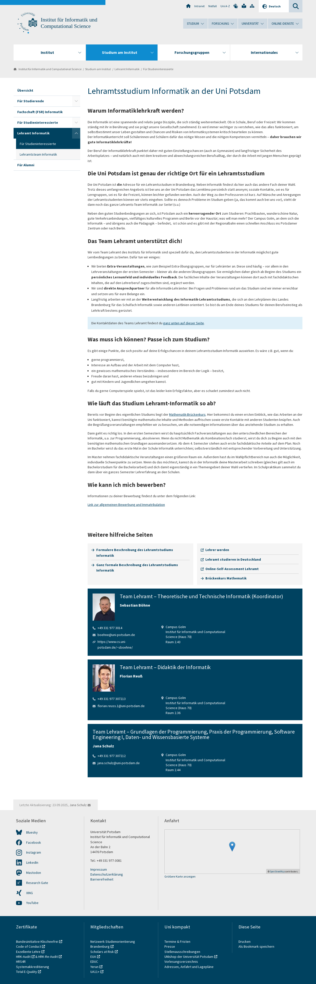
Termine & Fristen (177, 941)
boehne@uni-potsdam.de (116, 635)
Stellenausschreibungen (182, 951)
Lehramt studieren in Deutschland (233, 559)
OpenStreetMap (277, 871)
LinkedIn (32, 862)
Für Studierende (30, 101)
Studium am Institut (98, 69)
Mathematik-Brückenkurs (187, 414)
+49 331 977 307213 (112, 699)
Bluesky (32, 832)
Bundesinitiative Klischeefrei (37, 941)
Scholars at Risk (102, 951)
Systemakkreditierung (32, 966)
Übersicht (25, 90)
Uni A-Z (225, 6)
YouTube (32, 903)
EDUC (94, 961)
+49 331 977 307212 (112, 756)
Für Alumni (25, 165)
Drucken (244, 941)
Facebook (33, 842)
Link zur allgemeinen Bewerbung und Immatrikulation (126, 504)
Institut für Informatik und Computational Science (50, 69)
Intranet (199, 6)
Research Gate (37, 883)
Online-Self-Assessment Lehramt (232, 569)
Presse (170, 946)
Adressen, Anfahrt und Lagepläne (189, 966)
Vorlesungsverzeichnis (181, 961)
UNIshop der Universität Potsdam (188, 956)
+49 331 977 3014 (110, 628)
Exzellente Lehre (28, 951)
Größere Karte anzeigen (180, 876)
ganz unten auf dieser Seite (183, 323)
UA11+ (94, 971)
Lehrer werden (217, 550)
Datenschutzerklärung (106, 874)
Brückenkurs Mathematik (226, 578)
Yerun (94, 966)
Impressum (98, 869)
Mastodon (33, 872)
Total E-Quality (26, 971)
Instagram (33, 852)
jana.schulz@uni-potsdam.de (119, 763)
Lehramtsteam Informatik (38, 154)
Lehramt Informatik (127, 69)
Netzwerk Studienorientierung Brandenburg (112, 944)
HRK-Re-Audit (48, 956)
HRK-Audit (23, 956)
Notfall (212, 6)
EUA (93, 956)
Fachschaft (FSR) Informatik (40, 112)
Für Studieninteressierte (158, 69)
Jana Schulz (78, 805)
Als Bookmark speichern (256, 946)
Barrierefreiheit (101, 879)
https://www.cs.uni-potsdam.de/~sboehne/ (115, 644)
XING (29, 893)
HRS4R (21, 961)
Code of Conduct (28, 946)
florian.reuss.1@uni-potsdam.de (121, 706)
